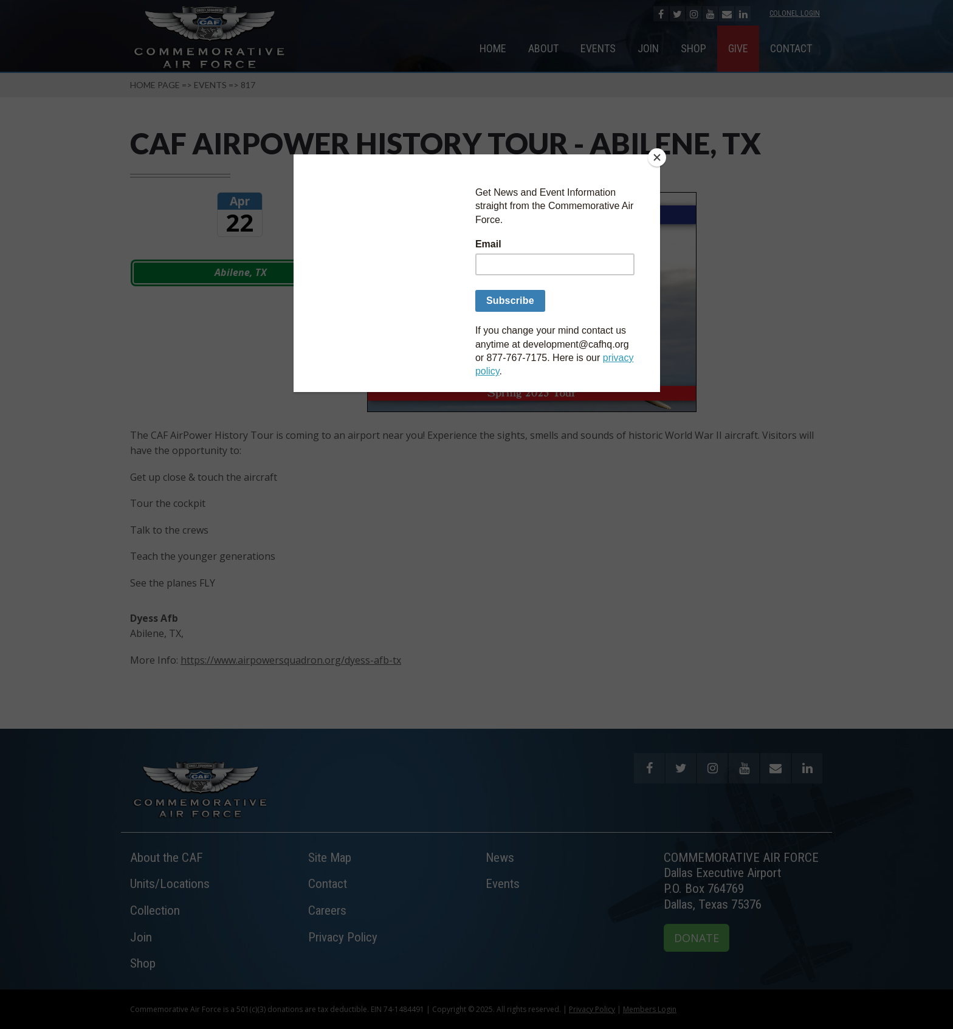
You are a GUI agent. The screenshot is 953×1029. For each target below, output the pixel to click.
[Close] (657, 157)
